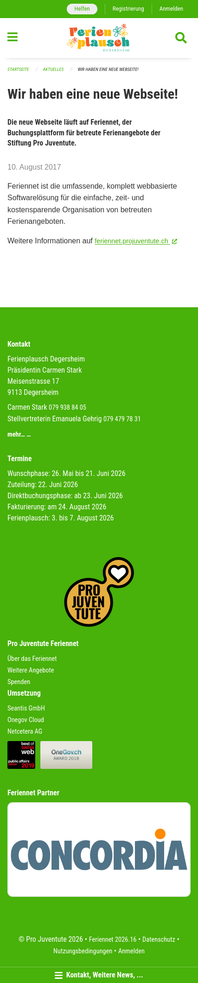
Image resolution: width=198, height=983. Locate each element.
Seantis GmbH (26, 708)
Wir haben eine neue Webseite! (107, 69)
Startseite (18, 69)
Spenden (18, 682)
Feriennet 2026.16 (113, 940)
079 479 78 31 (122, 419)
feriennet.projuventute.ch (136, 240)
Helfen (81, 8)
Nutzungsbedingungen (82, 951)
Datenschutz (158, 940)
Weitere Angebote (30, 670)
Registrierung (128, 8)
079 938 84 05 (67, 408)
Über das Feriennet (32, 659)
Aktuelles (53, 69)
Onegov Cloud (25, 720)
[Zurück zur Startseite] (98, 38)
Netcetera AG (24, 732)
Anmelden (171, 8)
